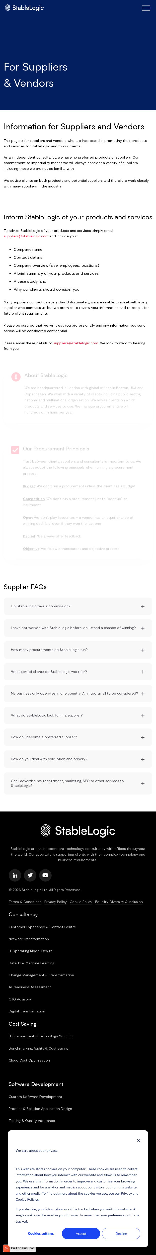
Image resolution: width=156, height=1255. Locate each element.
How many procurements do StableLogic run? (49, 649)
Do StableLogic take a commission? (41, 606)
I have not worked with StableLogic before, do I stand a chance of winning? (73, 628)
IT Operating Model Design (31, 951)
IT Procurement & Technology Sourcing (41, 1036)
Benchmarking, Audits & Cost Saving (38, 1048)
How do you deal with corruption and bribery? (49, 759)
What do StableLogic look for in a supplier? (47, 715)
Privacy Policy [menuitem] (55, 901)
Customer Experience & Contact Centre (42, 927)
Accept (81, 1233)
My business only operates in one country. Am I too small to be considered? (74, 693)
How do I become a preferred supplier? (44, 737)
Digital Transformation (27, 1011)
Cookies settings (41, 1233)
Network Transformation (29, 939)
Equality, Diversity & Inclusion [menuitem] (119, 901)
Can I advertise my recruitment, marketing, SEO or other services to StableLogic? (67, 783)
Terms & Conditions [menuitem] (25, 901)
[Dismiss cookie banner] (138, 1141)
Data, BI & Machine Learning (31, 963)
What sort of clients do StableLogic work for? (49, 671)
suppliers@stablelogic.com (26, 236)
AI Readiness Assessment (30, 987)
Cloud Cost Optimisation (29, 1060)
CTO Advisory (20, 999)
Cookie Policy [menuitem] (81, 901)
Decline (121, 1233)
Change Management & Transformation (41, 975)
